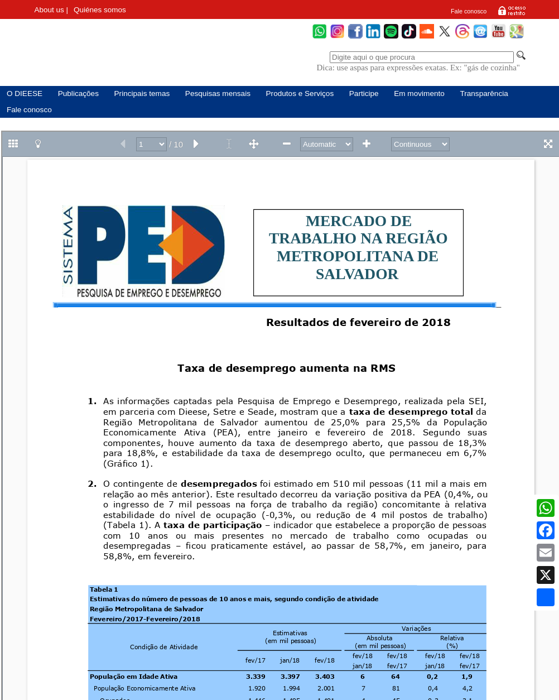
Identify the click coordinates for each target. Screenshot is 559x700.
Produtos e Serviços (300, 93)
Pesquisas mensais (217, 93)
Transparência (484, 93)
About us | (51, 10)
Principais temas (142, 93)
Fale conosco (468, 11)
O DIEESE (24, 93)
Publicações (78, 93)
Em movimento (419, 93)
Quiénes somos (100, 10)
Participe (364, 93)
